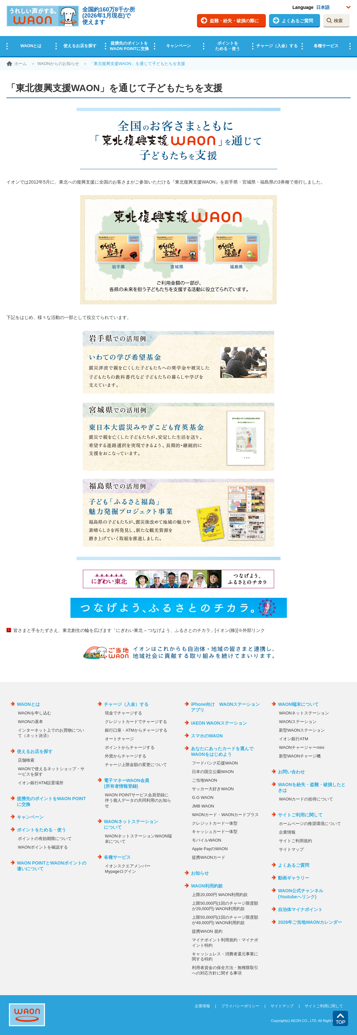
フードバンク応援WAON (215, 763)
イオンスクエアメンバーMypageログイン (127, 869)
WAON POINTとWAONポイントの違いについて (51, 865)
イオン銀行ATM (293, 738)
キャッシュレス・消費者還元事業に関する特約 (225, 957)
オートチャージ (119, 738)
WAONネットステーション (304, 713)
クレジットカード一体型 (214, 823)
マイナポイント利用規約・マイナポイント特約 (225, 942)
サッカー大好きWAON (213, 788)
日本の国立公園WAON (213, 771)
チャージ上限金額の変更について (136, 764)
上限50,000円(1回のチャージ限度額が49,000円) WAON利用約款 (225, 920)
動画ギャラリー (293, 877)
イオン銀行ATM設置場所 (40, 782)
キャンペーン (178, 45)
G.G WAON (202, 797)
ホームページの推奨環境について (310, 823)
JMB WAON (203, 806)
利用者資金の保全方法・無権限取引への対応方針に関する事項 (225, 970)
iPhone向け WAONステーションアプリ (225, 707)
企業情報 (287, 832)
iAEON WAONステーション (219, 723)
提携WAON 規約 (207, 931)
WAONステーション (298, 721)
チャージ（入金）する (277, 45)
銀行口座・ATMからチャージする (136, 730)
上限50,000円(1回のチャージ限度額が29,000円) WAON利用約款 (225, 906)
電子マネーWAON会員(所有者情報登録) (126, 783)
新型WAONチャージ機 (300, 756)
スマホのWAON (207, 735)
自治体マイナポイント (300, 909)
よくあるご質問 (297, 20)
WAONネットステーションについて (131, 824)
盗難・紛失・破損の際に (234, 20)
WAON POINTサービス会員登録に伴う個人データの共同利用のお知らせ (138, 800)
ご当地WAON (204, 780)
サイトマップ (291, 849)
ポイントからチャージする (130, 747)
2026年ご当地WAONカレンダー (310, 922)
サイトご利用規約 (295, 840)
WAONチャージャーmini (301, 747)
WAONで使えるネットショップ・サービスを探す (51, 771)
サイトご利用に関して (300, 814)
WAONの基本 (30, 721)
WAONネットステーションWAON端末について (138, 839)
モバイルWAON (206, 840)
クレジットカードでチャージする (136, 721)
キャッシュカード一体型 (214, 831)
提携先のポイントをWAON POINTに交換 (129, 46)
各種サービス (326, 45)
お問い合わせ (291, 771)
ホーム (20, 63)
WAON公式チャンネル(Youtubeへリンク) (300, 893)
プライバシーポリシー (240, 1006)
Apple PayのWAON (210, 848)
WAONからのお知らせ (58, 63)
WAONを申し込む (34, 713)
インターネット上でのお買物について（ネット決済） (51, 733)
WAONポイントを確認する (43, 847)
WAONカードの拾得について (306, 799)
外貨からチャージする (125, 756)
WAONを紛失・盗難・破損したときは (312, 787)
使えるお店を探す (80, 45)
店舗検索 (26, 760)
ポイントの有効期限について (45, 838)
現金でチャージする (123, 713)
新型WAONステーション (302, 730)
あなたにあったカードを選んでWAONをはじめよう (222, 751)
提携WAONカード (208, 857)
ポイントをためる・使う (227, 46)
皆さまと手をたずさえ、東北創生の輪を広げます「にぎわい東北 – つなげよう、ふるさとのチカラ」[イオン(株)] (139, 630)
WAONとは (30, 45)
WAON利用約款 (207, 885)
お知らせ (200, 873)
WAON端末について (298, 704)
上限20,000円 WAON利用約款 (219, 894)
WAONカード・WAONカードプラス (225, 814)
